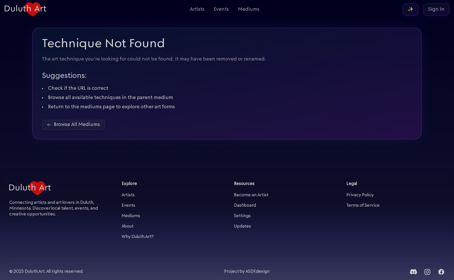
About (127, 226)
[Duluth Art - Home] (25, 9)
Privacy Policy (360, 195)
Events (221, 9)
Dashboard (245, 206)
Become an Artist (251, 195)
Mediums (248, 9)
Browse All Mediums (73, 124)
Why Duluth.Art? (138, 237)
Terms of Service (363, 206)
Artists (197, 9)
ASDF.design (258, 272)
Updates (242, 226)
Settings (242, 216)
